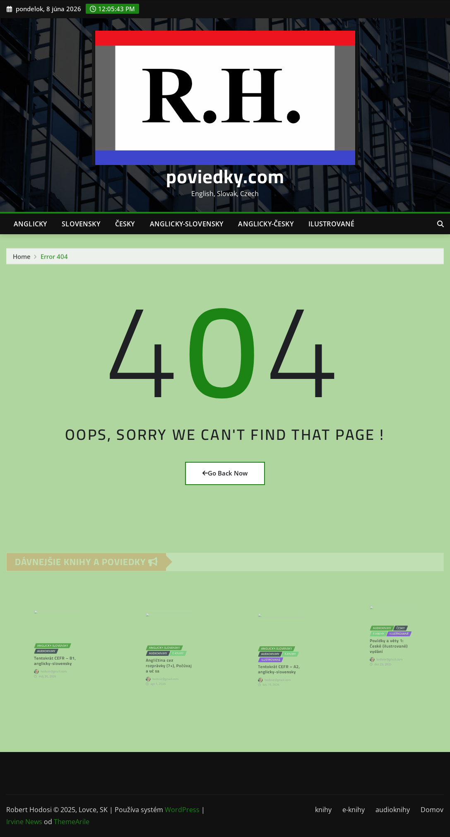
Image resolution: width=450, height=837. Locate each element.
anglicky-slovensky (187, 223)
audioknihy (392, 809)
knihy (323, 809)
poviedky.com (225, 176)
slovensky (81, 223)
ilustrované (331, 223)
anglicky (30, 223)
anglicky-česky (265, 223)
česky (125, 223)
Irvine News (24, 821)
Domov (432, 809)
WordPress (182, 809)
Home (22, 259)
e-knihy (353, 809)
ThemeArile (71, 821)
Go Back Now (225, 473)
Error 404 (54, 259)
